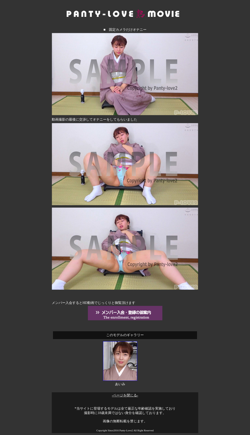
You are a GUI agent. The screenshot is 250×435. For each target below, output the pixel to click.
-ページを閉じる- (125, 395)
